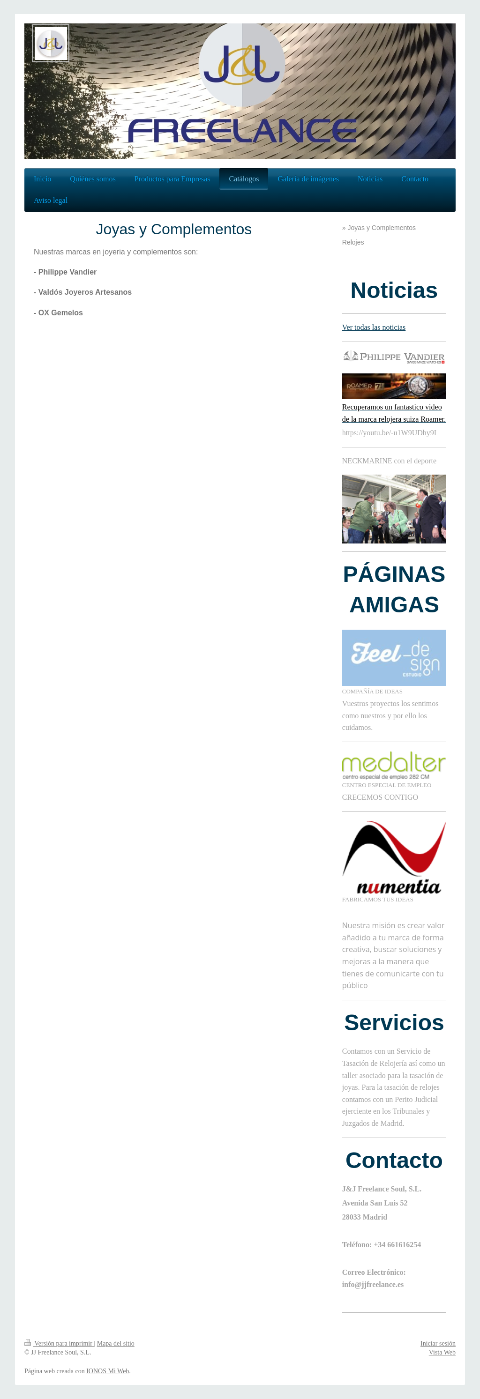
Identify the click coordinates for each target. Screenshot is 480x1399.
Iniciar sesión (438, 1343)
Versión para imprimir (59, 1343)
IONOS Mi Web (107, 1371)
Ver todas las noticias (374, 327)
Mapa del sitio (116, 1343)
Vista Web (442, 1352)
